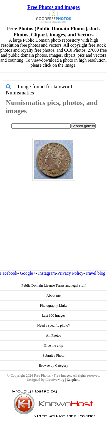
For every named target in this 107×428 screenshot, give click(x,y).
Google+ (28, 273)
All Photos (53, 335)
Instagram (47, 273)
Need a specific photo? (53, 325)
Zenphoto (73, 380)
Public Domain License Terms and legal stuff (53, 285)
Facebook (8, 273)
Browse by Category (53, 365)
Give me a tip (53, 345)
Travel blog (95, 273)
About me (53, 295)
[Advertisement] (52, 213)
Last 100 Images (53, 315)
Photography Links (53, 305)
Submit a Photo (53, 355)
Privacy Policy (70, 273)
